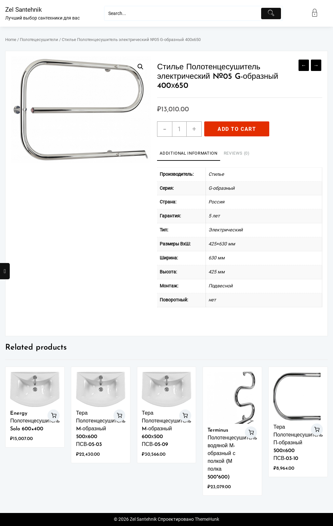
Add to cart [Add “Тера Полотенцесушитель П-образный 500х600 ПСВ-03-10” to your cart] (317, 429)
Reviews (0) (237, 153)
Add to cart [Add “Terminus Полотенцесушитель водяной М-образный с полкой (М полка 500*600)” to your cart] (251, 432)
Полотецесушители (39, 39)
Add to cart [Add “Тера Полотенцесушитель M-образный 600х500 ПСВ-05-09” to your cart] (185, 415)
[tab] (188, 153)
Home (10, 39)
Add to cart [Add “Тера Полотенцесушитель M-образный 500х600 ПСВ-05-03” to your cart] (119, 415)
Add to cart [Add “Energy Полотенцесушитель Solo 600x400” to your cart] (53, 415)
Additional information (188, 153)
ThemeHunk (207, 519)
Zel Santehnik (23, 9)
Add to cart (237, 129)
